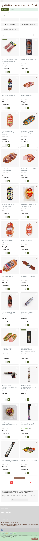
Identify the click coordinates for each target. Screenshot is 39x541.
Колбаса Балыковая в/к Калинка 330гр (8, 96)
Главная (3, 12)
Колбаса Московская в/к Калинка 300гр (28, 277)
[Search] (24, 9)
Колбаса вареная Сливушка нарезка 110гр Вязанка (9, 133)
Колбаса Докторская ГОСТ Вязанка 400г (28, 169)
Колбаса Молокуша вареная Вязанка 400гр (9, 241)
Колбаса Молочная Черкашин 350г (7, 277)
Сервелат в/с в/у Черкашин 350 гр (29, 461)
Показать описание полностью (19, 499)
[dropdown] (2, 1)
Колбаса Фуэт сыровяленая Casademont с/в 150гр (10, 461)
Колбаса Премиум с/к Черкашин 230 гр (27, 313)
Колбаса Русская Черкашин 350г (7, 348)
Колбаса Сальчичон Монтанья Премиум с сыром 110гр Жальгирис (28, 349)
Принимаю (34, 538)
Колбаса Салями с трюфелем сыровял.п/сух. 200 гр (9, 387)
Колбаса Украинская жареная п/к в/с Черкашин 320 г (9, 424)
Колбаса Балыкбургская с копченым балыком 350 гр (28, 58)
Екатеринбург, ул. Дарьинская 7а (10, 522)
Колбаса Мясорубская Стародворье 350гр (8, 313)
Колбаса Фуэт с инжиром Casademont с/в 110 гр (28, 423)
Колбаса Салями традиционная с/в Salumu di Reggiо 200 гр (28, 387)
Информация (19, 508)
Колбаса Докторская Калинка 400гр (8, 205)
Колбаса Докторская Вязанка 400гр (8, 169)
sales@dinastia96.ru (7, 516)
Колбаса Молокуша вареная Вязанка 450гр (28, 241)
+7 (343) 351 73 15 (19, 5)
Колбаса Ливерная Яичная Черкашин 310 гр (28, 205)
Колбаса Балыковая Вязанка (27, 96)
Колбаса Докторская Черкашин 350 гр (27, 132)
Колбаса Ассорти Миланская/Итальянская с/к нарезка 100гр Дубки (9, 59)
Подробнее (14, 536)
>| (30, 482)
